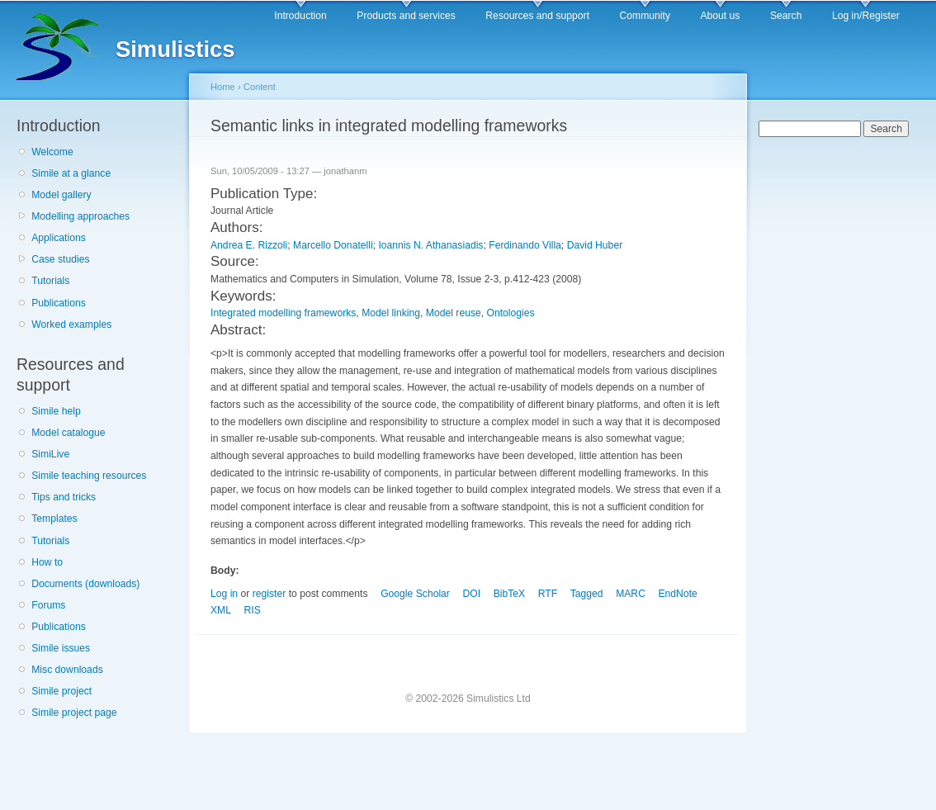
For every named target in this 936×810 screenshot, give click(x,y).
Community (645, 15)
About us (720, 15)
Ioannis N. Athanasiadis (430, 245)
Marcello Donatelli (333, 245)
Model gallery (61, 195)
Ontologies (511, 313)
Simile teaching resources (88, 475)
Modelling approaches (80, 216)
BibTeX (510, 593)
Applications (58, 238)
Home (222, 87)
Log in (224, 593)
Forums (48, 605)
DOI (471, 593)
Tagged (586, 593)
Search (786, 15)
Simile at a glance (71, 173)
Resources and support (537, 15)
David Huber (595, 245)
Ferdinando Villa (525, 245)
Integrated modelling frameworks (283, 313)
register (269, 593)
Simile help (55, 411)
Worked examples (71, 324)
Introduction (300, 15)
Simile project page (73, 712)
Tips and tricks (63, 497)
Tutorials (50, 281)
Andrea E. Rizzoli (248, 245)
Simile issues (60, 648)
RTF (547, 593)
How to (47, 562)
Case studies (60, 259)
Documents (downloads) (85, 584)
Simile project (61, 691)
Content (259, 87)
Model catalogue (68, 432)
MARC (630, 593)
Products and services (406, 15)
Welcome (52, 152)
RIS (252, 610)
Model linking (391, 313)
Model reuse (453, 313)
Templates (54, 518)
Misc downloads (66, 669)
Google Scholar (415, 593)
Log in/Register (866, 15)
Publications (58, 303)
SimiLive (50, 454)
